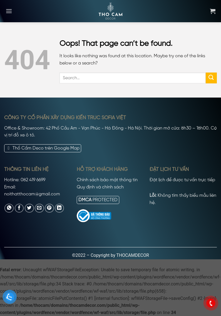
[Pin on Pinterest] (49, 208)
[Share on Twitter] (29, 208)
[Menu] (9, 11)
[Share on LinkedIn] (59, 208)
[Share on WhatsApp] (9, 208)
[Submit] (211, 78)
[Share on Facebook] (19, 208)
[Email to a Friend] (39, 208)
